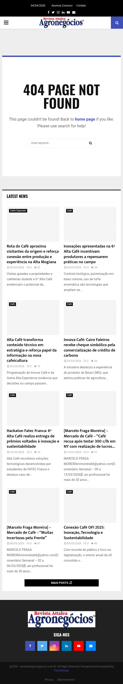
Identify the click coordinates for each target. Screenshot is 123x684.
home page (85, 119)
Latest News (17, 196)
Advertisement (66, 679)
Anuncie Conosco (62, 5)
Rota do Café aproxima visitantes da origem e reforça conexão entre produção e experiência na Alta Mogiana (33, 254)
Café (69, 210)
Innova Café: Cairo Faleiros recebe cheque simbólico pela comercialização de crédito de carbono (89, 348)
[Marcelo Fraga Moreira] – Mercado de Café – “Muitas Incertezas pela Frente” (30, 532)
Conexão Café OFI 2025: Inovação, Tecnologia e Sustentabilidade (84, 532)
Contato (81, 5)
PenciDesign (61, 670)
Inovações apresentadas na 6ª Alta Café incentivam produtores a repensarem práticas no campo (89, 254)
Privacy (49, 679)
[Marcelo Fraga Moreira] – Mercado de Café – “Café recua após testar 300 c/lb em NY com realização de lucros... (90, 439)
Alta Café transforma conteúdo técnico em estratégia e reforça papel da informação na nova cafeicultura (32, 350)
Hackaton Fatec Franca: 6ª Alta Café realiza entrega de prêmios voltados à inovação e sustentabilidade (33, 439)
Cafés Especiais (18, 210)
